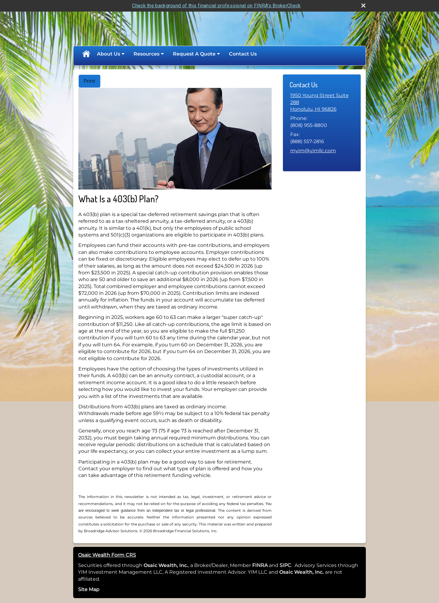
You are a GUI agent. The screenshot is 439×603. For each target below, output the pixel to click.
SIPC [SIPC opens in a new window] (285, 565)
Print (89, 81)
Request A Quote (194, 54)
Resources (146, 54)
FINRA (259, 565)
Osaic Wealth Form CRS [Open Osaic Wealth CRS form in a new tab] (107, 555)
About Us (108, 54)
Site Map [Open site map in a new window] (88, 589)
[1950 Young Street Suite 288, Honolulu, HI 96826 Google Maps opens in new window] (321, 102)
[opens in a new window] (268, 565)
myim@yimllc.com (313, 150)
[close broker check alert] (363, 5)
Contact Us (243, 54)
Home (86, 54)
